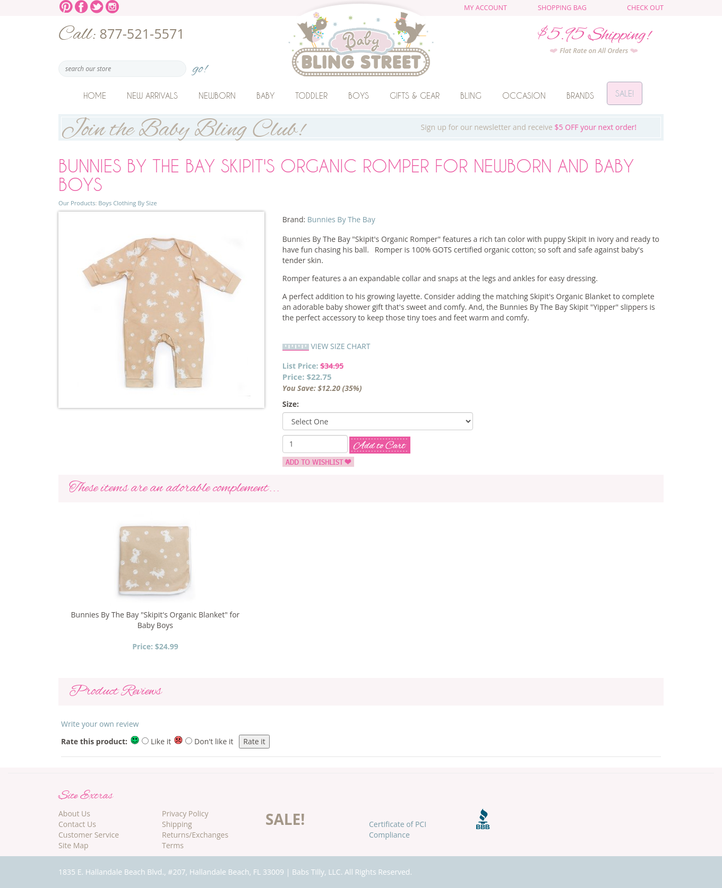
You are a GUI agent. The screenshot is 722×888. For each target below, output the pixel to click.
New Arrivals (152, 95)
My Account (485, 7)
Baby (265, 95)
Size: (290, 404)
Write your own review (100, 724)
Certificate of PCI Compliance (397, 829)
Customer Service (88, 835)
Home (94, 95)
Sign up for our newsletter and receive (361, 127)
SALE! (285, 819)
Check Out (645, 7)
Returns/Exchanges (195, 835)
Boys (358, 95)
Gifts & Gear (415, 95)
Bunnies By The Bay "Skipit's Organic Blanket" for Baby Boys (155, 620)
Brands (580, 95)
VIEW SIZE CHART (340, 346)
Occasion (524, 95)
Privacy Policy (185, 813)
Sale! (624, 95)
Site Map (73, 845)
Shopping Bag (562, 7)
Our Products (76, 203)
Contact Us (77, 824)
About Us (74, 813)
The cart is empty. (603, 11)
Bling (471, 95)
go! (200, 65)
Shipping (177, 824)
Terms (173, 845)
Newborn (217, 95)
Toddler (311, 95)
